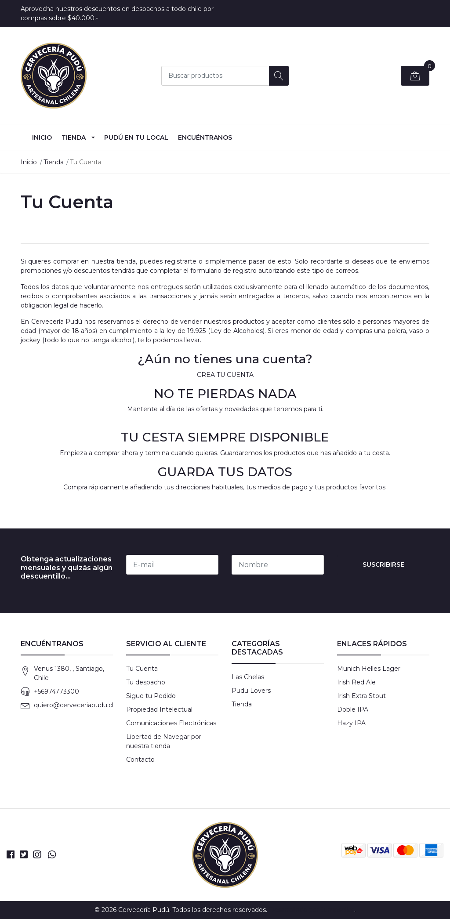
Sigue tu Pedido (151, 696)
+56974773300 (56, 691)
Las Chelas (248, 677)
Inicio (29, 162)
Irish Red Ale (356, 682)
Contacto (140, 759)
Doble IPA (352, 709)
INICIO (42, 137)
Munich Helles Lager (368, 669)
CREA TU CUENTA (225, 375)
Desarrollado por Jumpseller (311, 910)
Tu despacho (145, 682)
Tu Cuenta (142, 669)
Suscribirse (383, 564)
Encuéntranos (205, 137)
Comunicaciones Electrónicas (171, 723)
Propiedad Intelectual (159, 709)
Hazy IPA (351, 723)
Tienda (74, 137)
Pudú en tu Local (136, 137)
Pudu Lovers (251, 691)
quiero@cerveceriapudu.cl (73, 705)
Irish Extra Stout (361, 696)
